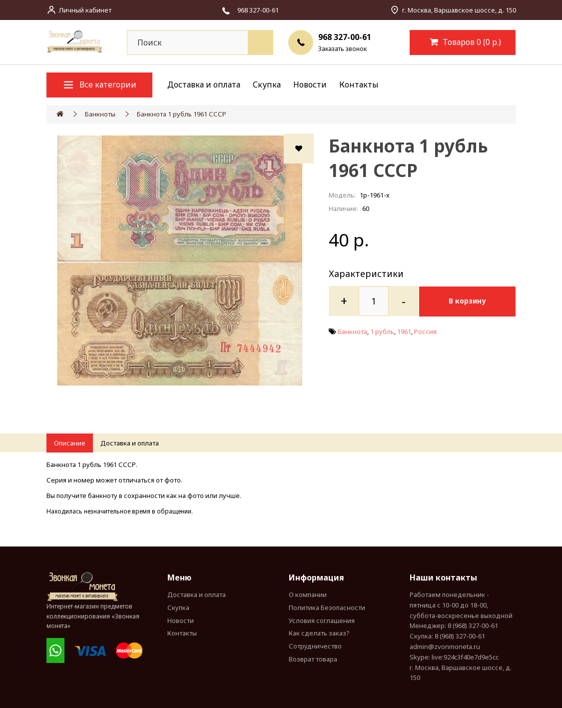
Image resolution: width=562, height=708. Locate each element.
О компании (308, 594)
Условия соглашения (322, 620)
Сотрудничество (315, 646)
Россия (425, 331)
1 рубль (382, 331)
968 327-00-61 (344, 37)
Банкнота (352, 331)
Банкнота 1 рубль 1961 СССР (181, 114)
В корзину (469, 301)
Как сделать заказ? (319, 633)
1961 (404, 331)
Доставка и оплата (203, 84)
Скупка (267, 84)
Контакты (359, 84)
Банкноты (100, 114)
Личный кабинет (85, 10)
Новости (310, 84)
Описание (69, 443)
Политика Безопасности (327, 607)
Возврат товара (313, 659)
